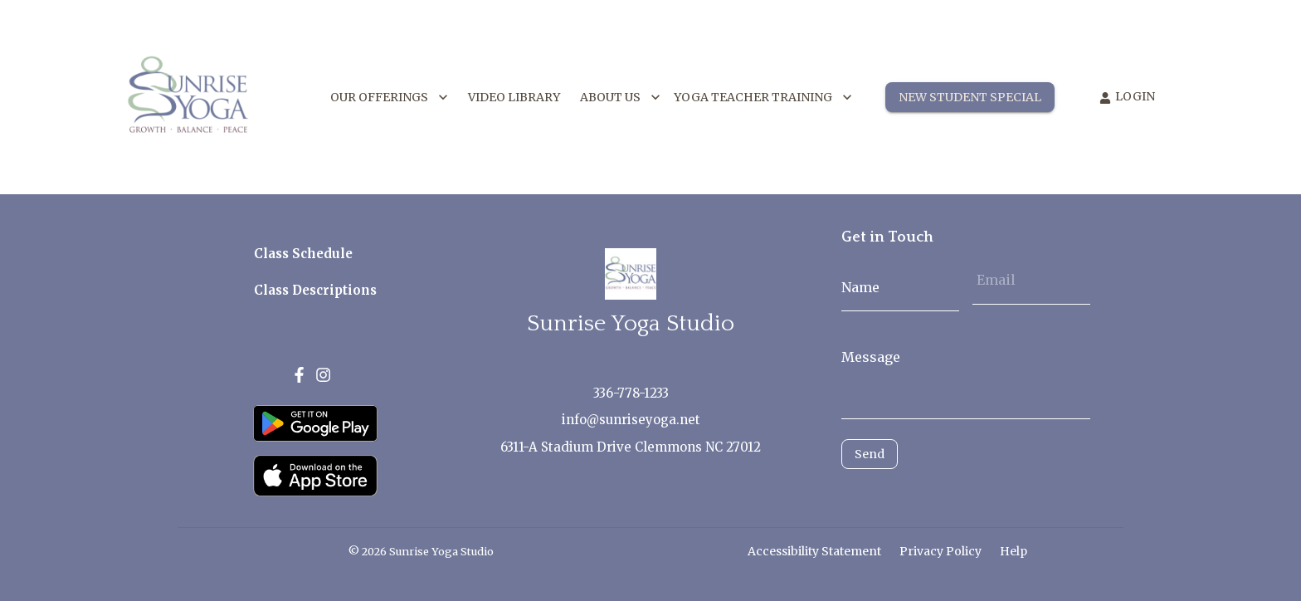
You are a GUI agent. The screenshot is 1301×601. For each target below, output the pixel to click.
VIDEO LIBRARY (514, 97)
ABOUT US (620, 97)
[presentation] (915, 493)
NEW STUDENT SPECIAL (970, 97)
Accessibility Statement (814, 551)
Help (1013, 551)
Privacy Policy (940, 551)
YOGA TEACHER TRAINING (763, 97)
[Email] (1031, 280)
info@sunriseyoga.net (631, 420)
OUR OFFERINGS (389, 97)
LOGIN (1127, 96)
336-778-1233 (631, 393)
